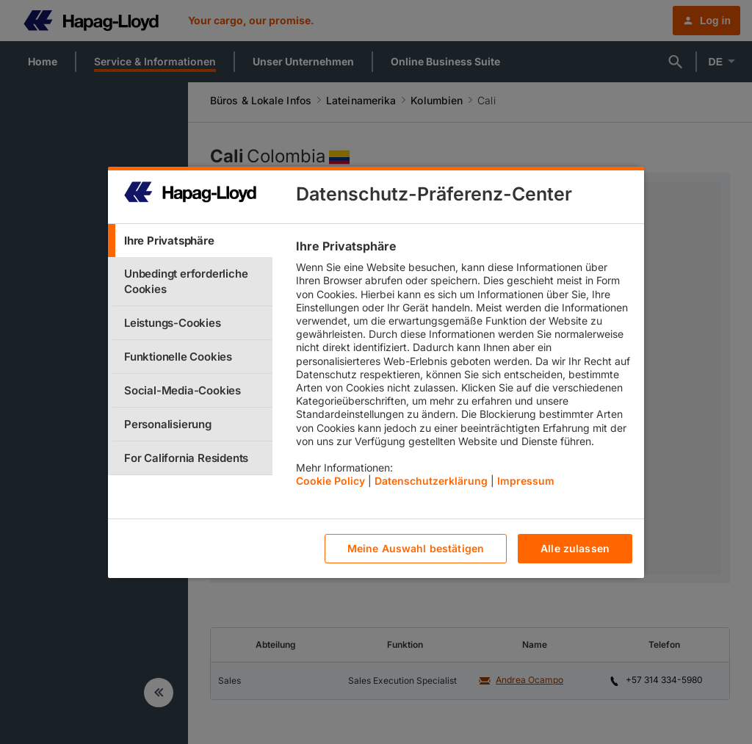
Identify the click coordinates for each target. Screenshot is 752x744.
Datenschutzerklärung (431, 480)
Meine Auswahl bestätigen (415, 548)
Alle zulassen (575, 548)
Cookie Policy (330, 480)
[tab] (190, 240)
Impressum (525, 480)
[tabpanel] (464, 367)
